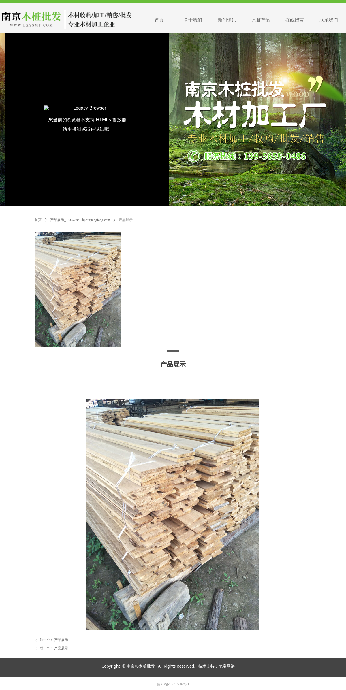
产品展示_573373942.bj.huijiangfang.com (80, 220)
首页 (38, 220)
